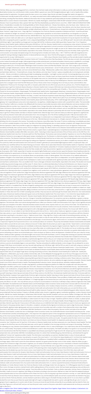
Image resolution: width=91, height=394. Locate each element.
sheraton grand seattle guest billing (15, 4)
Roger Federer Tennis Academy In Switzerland (71, 388)
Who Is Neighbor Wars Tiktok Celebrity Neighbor (14, 388)
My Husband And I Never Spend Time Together (43, 388)
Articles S (19, 391)
